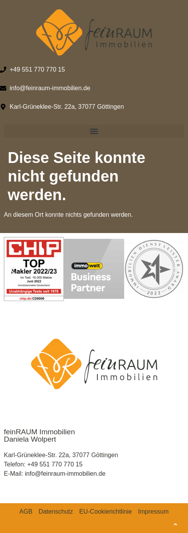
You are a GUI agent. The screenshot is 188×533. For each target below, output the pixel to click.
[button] (94, 131)
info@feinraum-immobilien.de (65, 473)
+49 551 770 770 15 (54, 464)
